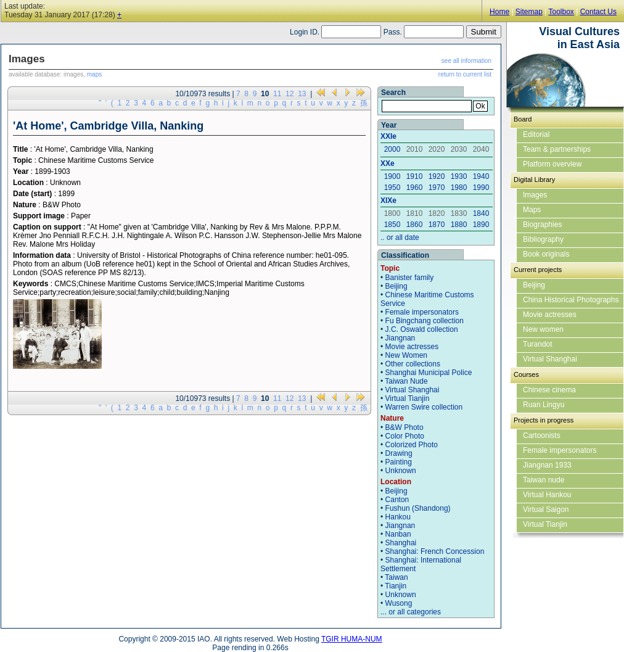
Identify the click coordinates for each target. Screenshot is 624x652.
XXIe (388, 136)
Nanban (398, 534)
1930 (459, 176)
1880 (459, 224)
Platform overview (552, 164)
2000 (392, 149)
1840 (481, 213)
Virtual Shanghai (412, 390)
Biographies (542, 224)
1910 (414, 176)
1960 (414, 187)
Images (535, 195)
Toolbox (560, 11)
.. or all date (399, 237)
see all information (466, 60)
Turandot (537, 344)
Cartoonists (541, 435)
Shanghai (401, 543)
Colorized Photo (411, 444)
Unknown (400, 470)
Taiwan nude (543, 480)
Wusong (399, 603)
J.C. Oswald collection (421, 329)
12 (289, 93)
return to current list (464, 74)
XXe (387, 163)
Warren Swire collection (424, 407)
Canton (397, 499)
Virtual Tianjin (407, 398)
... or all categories (410, 612)
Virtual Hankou (547, 494)
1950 (392, 187)
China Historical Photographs (570, 299)
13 (302, 93)
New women (543, 329)
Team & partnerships (557, 149)
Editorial (536, 134)
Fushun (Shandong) (418, 508)
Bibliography (543, 239)
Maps (532, 209)
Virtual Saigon (546, 509)
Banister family (409, 277)
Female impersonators (422, 312)
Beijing (396, 286)
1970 (437, 187)
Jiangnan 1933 (547, 465)
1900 (392, 176)
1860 (414, 224)
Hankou (398, 517)
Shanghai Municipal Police (428, 372)
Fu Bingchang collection (424, 320)
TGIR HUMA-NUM (351, 639)
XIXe (388, 200)
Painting (398, 462)
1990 (481, 187)
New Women (406, 355)
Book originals (546, 254)
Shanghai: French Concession (435, 551)
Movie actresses (412, 346)
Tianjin (395, 586)
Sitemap (529, 11)
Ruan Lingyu (543, 404)
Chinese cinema (549, 390)
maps (94, 74)
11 (277, 93)
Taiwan (396, 577)
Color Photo (404, 436)
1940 (481, 176)
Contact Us (598, 11)
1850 (392, 224)
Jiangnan (400, 338)
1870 (437, 224)
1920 (437, 176)
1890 (481, 224)
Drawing (399, 453)
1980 (459, 187)
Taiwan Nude (406, 381)
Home (499, 11)
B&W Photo (404, 427)
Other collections (412, 364)
